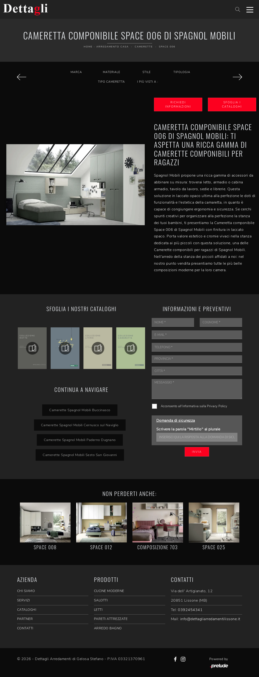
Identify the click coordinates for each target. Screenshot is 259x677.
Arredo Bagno (108, 628)
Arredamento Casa (112, 46)
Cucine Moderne (109, 591)
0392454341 (190, 609)
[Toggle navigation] (250, 9)
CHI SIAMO (26, 591)
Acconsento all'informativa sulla (194, 406)
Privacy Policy (217, 406)
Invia (197, 452)
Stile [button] (147, 72)
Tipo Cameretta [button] (111, 82)
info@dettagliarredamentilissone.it (210, 619)
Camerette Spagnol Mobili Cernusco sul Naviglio (80, 425)
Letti (98, 609)
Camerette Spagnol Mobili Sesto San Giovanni (80, 455)
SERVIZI (23, 600)
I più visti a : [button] (147, 82)
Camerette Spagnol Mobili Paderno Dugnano (80, 439)
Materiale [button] (111, 72)
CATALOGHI (26, 609)
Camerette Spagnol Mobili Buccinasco (79, 410)
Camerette (144, 46)
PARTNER (25, 619)
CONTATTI (25, 628)
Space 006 (167, 46)
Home (88, 46)
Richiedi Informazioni (178, 104)
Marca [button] (76, 72)
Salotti (101, 600)
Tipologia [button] (181, 72)
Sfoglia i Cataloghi (232, 104)
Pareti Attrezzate (111, 619)
